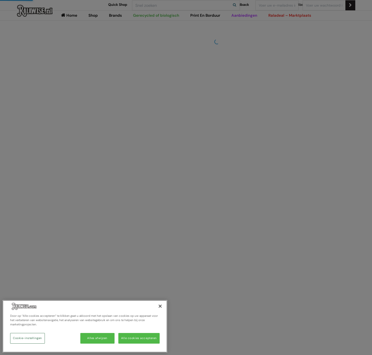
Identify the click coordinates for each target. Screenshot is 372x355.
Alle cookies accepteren (139, 338)
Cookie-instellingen (27, 338)
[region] (85, 326)
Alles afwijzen (97, 338)
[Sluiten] (160, 306)
